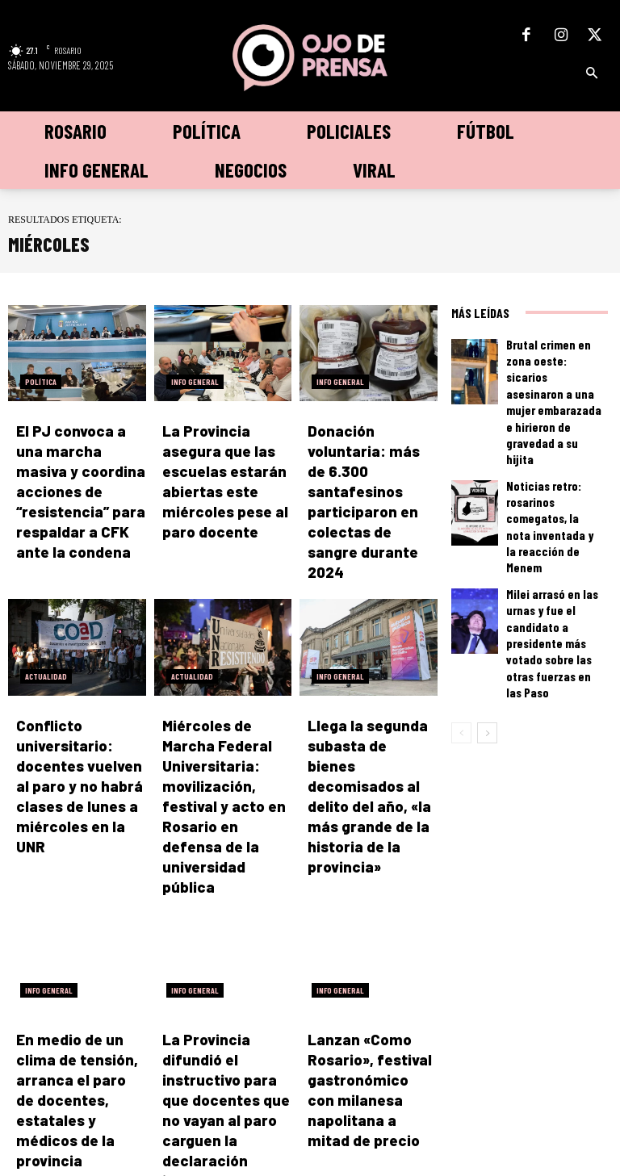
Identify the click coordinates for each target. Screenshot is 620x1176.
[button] (592, 73)
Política (41, 382)
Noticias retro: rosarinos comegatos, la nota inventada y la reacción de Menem (553, 444)
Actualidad (46, 621)
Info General (195, 382)
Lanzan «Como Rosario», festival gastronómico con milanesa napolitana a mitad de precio (367, 944)
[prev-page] (461, 585)
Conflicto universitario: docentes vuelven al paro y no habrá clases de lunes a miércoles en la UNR (80, 705)
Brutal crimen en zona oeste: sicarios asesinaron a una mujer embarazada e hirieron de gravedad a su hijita (555, 369)
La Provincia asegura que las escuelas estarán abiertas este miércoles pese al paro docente (224, 465)
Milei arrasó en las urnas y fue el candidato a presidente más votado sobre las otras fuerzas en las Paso (553, 519)
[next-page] (487, 585)
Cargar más (223, 1018)
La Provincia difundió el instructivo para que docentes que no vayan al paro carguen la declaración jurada (226, 944)
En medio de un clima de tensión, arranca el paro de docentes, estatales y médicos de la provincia (80, 944)
